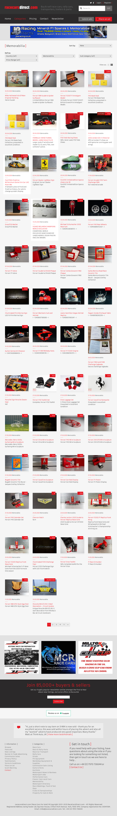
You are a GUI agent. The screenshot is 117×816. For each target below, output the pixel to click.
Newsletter (58, 18)
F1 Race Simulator (95, 562)
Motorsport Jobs (39, 775)
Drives (35, 756)
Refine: (8, 53)
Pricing (33, 18)
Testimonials (10, 761)
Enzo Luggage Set (66, 400)
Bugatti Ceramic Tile (12, 480)
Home (8, 18)
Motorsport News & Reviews (44, 772)
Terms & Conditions (13, 763)
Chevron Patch (38, 518)
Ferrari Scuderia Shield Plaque (44, 271)
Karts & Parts (38, 768)
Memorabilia (38, 781)
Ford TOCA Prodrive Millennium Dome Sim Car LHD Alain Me (17, 182)
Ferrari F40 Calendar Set (14, 518)
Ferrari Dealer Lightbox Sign (43, 180)
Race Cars (37, 747)
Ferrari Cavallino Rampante (98, 400)
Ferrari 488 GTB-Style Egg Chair (17, 604)
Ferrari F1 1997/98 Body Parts (43, 351)
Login (99, 3)
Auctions (36, 770)
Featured (8, 750)
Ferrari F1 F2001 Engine (69, 351)
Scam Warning (11, 768)
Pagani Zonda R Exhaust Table (99, 313)
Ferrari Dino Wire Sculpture (43, 440)
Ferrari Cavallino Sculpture (43, 480)
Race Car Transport (40, 752)
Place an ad (103, 19)
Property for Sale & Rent (43, 793)
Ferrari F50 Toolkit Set (41, 400)
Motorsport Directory (41, 784)
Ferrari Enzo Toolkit (67, 562)
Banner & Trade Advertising (16, 754)
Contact (44, 18)
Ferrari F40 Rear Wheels (97, 225)
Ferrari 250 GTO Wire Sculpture (99, 440)
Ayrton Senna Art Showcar (15, 351)
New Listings (10, 752)
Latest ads (86, 19)
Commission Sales (12, 756)
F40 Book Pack (93, 96)
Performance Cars (40, 777)
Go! (108, 8)
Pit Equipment (38, 759)
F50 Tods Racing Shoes (69, 138)
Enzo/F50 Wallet (11, 225)
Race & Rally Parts (40, 750)
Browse (8, 747)
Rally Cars (37, 754)
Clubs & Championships (42, 791)
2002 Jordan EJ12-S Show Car (99, 138)
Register (107, 3)
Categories (20, 18)
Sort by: (72, 46)
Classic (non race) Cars (42, 779)
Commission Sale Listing (43, 766)
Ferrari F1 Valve (11, 271)
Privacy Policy (11, 759)
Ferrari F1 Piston (94, 480)
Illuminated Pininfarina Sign (16, 313)
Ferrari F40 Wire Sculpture (70, 440)
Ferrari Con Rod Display (69, 480)
